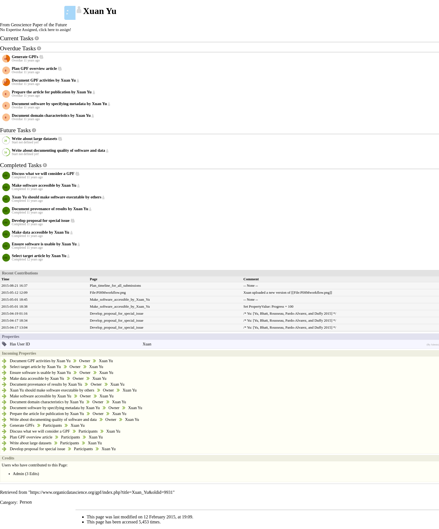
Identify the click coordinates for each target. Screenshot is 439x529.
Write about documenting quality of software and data (53, 419)
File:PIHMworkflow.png (108, 292)
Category (8, 502)
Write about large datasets (30, 443)
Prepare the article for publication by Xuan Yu (47, 413)
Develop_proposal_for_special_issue (116, 313)
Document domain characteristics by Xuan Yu (47, 402)
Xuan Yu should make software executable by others (52, 390)
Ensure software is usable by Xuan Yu (40, 372)
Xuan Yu (106, 361)
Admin (18, 473)
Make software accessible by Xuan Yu (40, 396)
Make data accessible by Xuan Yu (37, 378)
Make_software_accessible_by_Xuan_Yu (120, 299)
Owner (84, 361)
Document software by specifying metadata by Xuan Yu (55, 407)
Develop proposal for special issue (37, 449)
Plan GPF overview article (31, 437)
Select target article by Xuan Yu (35, 366)
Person (26, 502)
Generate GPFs (22, 425)
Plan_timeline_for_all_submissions (115, 285)
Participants (52, 425)
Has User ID (20, 344)
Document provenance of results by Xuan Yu (46, 384)
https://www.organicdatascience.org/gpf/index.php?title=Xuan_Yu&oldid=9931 (101, 492)
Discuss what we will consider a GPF (40, 431)
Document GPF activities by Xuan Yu (40, 361)
